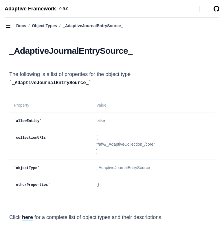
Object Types (44, 25)
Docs (21, 25)
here (27, 217)
